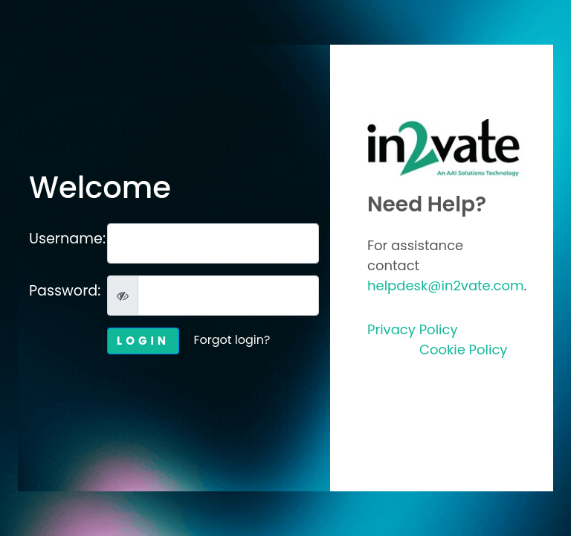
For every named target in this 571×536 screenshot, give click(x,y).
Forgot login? (231, 339)
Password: (62, 291)
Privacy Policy (412, 329)
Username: (62, 239)
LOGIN (143, 340)
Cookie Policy (463, 349)
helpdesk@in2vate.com (445, 285)
